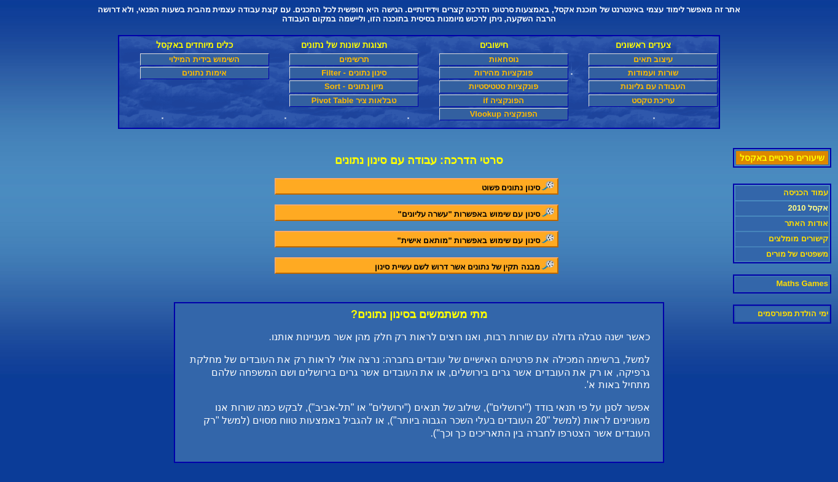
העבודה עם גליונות (653, 86)
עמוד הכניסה (805, 192)
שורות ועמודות (653, 72)
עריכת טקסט (653, 100)
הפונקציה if (503, 100)
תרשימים (354, 59)
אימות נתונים (204, 72)
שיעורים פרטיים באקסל (782, 158)
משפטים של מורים (797, 253)
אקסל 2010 (808, 207)
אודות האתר (806, 223)
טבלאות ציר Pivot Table (354, 100)
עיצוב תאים (653, 59)
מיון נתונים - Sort (353, 86)
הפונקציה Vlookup (504, 114)
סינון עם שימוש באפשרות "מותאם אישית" (476, 239)
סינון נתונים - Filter (353, 72)
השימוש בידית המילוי (204, 59)
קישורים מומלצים (798, 238)
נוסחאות (504, 59)
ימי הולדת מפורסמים (793, 313)
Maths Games (802, 283)
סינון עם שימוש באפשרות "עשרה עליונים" (477, 213)
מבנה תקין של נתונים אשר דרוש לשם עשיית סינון (465, 265)
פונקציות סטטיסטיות (503, 86)
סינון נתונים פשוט (519, 186)
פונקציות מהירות (503, 72)
